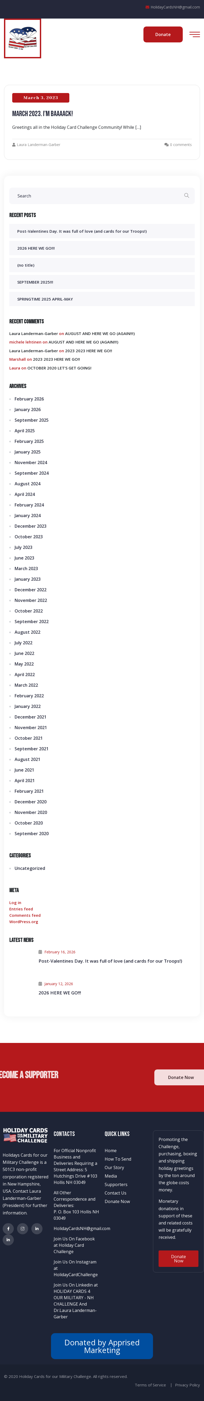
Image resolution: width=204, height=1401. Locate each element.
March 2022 (26, 685)
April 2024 (25, 494)
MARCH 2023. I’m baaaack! (42, 113)
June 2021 (24, 770)
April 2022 (25, 674)
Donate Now (117, 1201)
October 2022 (29, 611)
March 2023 (26, 568)
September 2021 (32, 749)
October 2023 (29, 537)
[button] (178, 1258)
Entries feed (21, 908)
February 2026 (29, 399)
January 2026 (28, 409)
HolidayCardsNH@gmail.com (173, 7)
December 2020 (30, 802)
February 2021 (29, 791)
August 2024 (27, 484)
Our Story (114, 1167)
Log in (15, 902)
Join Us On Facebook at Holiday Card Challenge (74, 1245)
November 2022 (31, 600)
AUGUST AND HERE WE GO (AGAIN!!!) (100, 333)
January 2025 (28, 452)
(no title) (25, 265)
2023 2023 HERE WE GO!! (88, 350)
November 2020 (31, 812)
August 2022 (27, 632)
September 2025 (32, 420)
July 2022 (23, 643)
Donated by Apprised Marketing (102, 1346)
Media (111, 1176)
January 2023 (28, 579)
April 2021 (25, 780)
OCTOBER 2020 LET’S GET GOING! (59, 368)
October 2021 (29, 738)
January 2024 (28, 515)
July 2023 (23, 547)
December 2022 (30, 590)
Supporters (116, 1184)
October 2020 (29, 823)
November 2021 (31, 727)
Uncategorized (30, 868)
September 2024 (32, 473)
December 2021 (30, 717)
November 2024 (31, 462)
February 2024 (29, 505)
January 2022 (28, 706)
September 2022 (32, 621)
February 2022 (29, 696)
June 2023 (24, 558)
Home (111, 1150)
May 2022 (24, 664)
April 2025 (25, 431)
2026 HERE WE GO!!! (36, 248)
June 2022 (24, 653)
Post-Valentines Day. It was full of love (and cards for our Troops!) (82, 231)
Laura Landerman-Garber (36, 144)
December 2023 (30, 526)
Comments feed (25, 915)
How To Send (118, 1159)
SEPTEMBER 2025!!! (35, 282)
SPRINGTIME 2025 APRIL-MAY (45, 299)
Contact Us (115, 1193)
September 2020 (32, 833)
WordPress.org (23, 921)
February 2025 (29, 441)
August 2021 (27, 759)
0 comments (181, 144)
